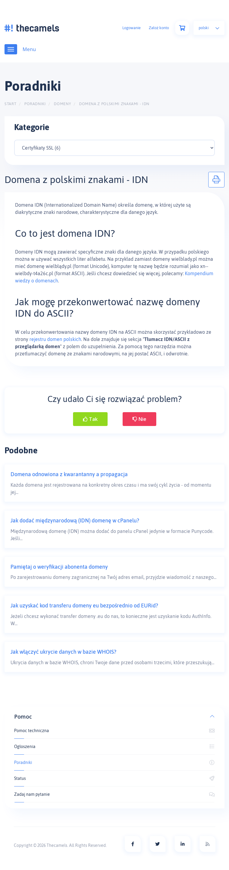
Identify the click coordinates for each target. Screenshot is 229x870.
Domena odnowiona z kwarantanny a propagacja (69, 474)
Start (10, 104)
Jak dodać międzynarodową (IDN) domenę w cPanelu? (75, 520)
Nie (139, 419)
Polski (209, 28)
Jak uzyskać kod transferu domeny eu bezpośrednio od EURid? (84, 605)
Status (114, 778)
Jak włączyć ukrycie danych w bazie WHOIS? (63, 652)
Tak (90, 419)
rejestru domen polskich (55, 339)
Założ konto (159, 28)
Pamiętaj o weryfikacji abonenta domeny (59, 567)
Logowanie (131, 28)
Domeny (62, 104)
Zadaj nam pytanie (114, 794)
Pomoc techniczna (114, 730)
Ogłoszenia (114, 746)
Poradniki (35, 104)
